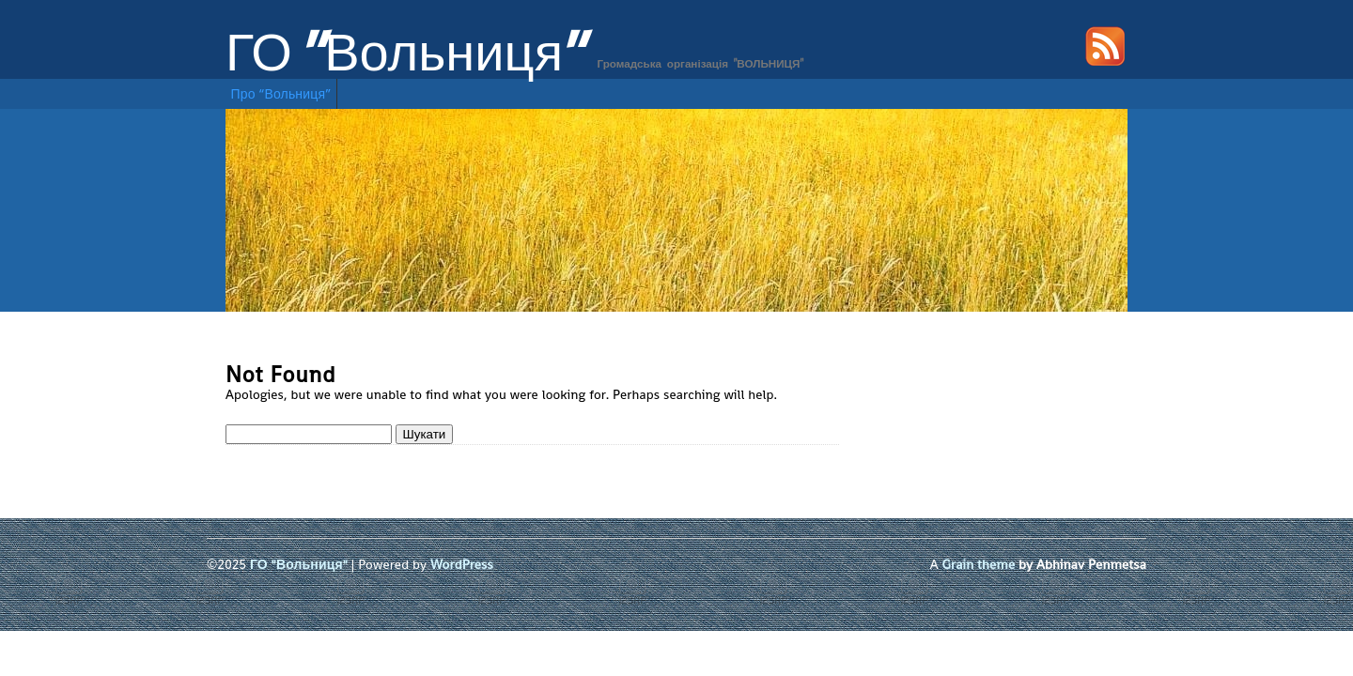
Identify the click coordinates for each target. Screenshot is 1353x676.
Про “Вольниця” (281, 93)
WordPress (461, 564)
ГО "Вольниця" (405, 52)
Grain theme (979, 564)
